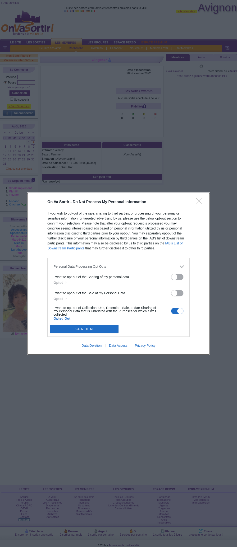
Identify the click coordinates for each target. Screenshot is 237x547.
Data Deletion (92, 345)
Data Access (118, 345)
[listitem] (118, 266)
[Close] (200, 202)
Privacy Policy (145, 345)
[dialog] (118, 273)
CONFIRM (84, 329)
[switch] (177, 277)
